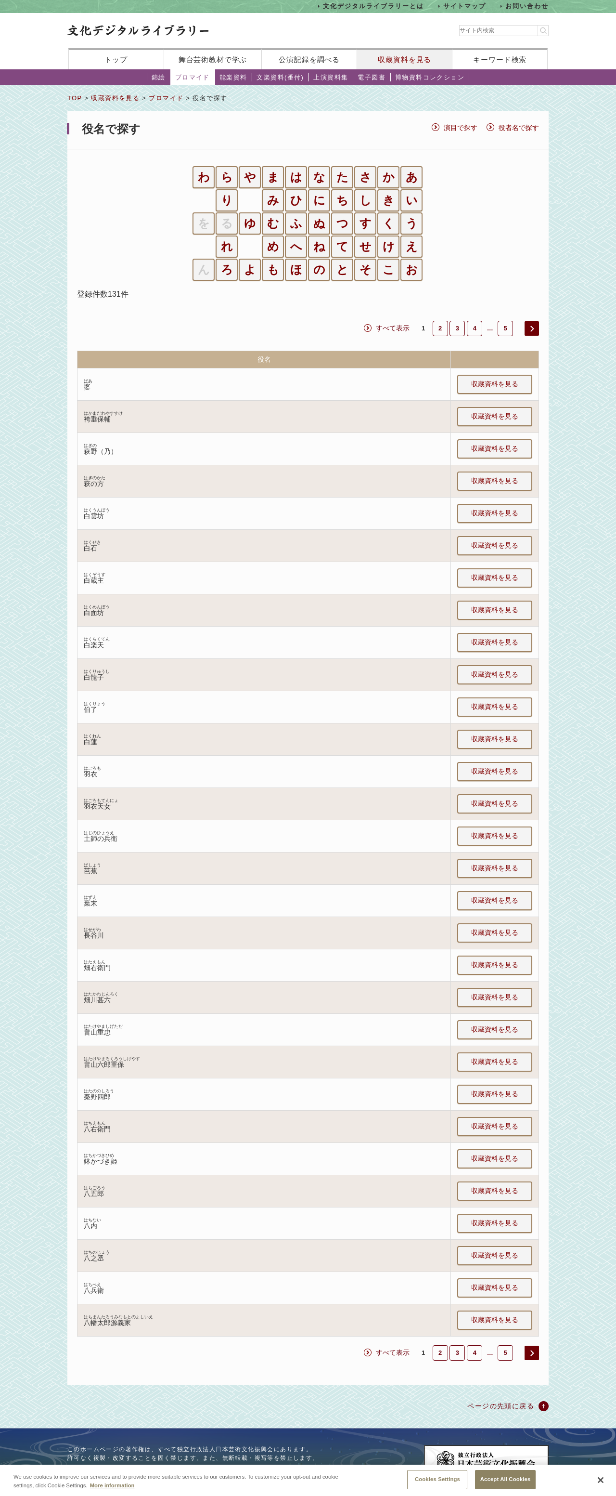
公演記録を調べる (309, 59)
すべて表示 (393, 328)
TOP (74, 98)
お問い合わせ (527, 6)
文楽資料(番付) (280, 77)
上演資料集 (330, 77)
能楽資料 (233, 77)
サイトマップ (465, 6)
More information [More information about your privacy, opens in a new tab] (112, 1493)
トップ (116, 59)
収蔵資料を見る (404, 59)
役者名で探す (519, 127)
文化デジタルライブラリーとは (373, 6)
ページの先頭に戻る (500, 1406)
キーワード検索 (499, 59)
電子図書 (371, 77)
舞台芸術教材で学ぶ (213, 59)
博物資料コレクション (429, 77)
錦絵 (159, 77)
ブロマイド (192, 77)
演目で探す (460, 127)
